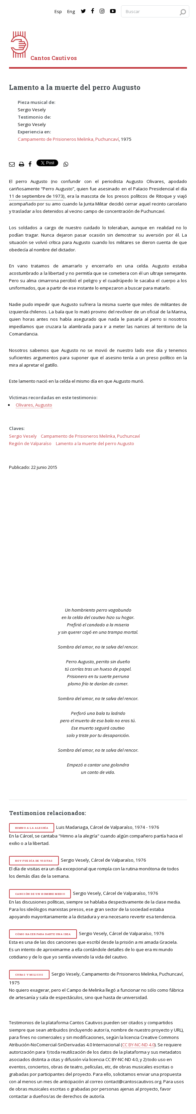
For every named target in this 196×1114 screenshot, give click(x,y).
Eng (71, 11)
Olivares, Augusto (34, 405)
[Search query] (155, 11)
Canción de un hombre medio (40, 893)
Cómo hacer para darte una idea (43, 934)
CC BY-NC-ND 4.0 (138, 1045)
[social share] (66, 165)
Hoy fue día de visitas (34, 860)
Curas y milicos (29, 974)
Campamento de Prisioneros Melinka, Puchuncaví (68, 139)
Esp (58, 11)
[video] (102, 537)
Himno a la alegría (31, 827)
